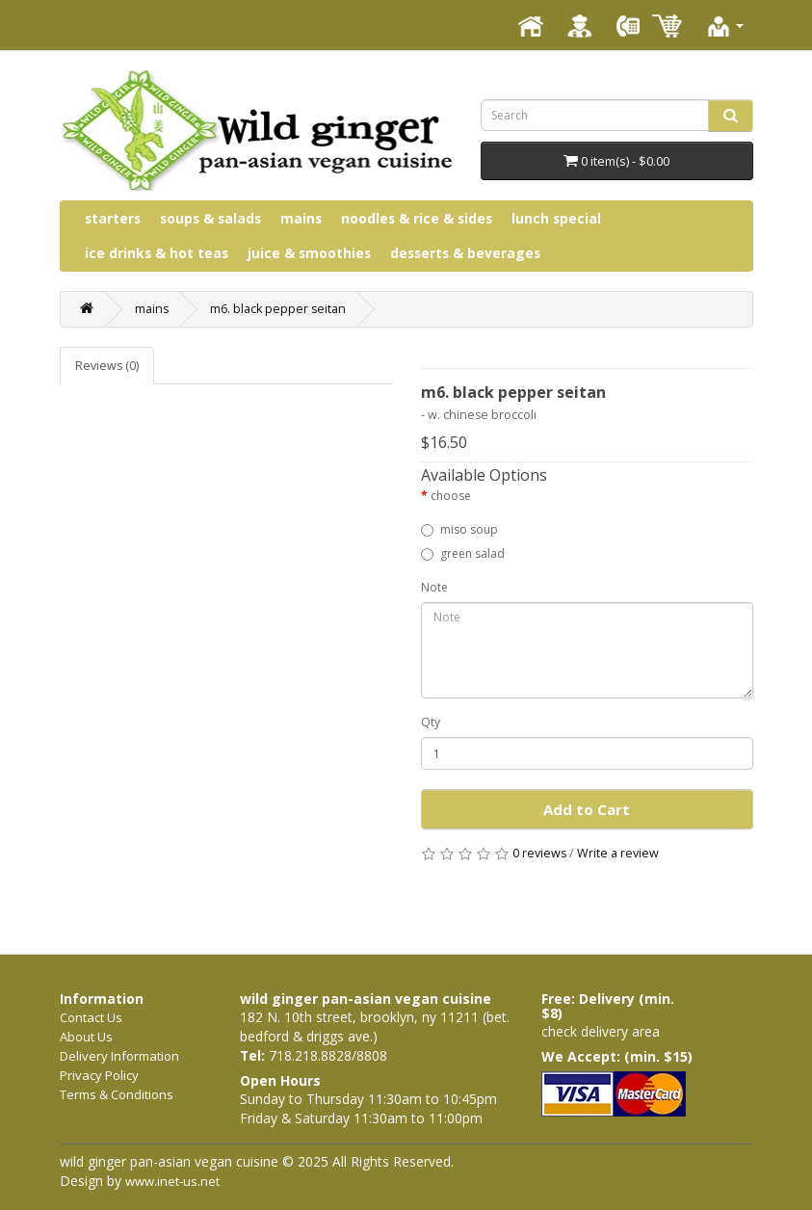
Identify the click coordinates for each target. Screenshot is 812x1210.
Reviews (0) (107, 365)
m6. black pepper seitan (278, 309)
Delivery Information (119, 1056)
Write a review (618, 853)
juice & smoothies (309, 253)
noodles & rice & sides (416, 218)
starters (113, 218)
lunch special (556, 218)
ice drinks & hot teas (156, 253)
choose (451, 495)
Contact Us (91, 1017)
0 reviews (539, 853)
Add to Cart (586, 809)
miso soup (459, 529)
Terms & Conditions (116, 1094)
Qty (430, 722)
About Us (86, 1036)
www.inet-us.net (172, 1181)
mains (301, 218)
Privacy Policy (99, 1075)
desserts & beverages (465, 253)
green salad (463, 553)
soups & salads (210, 218)
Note (434, 587)
